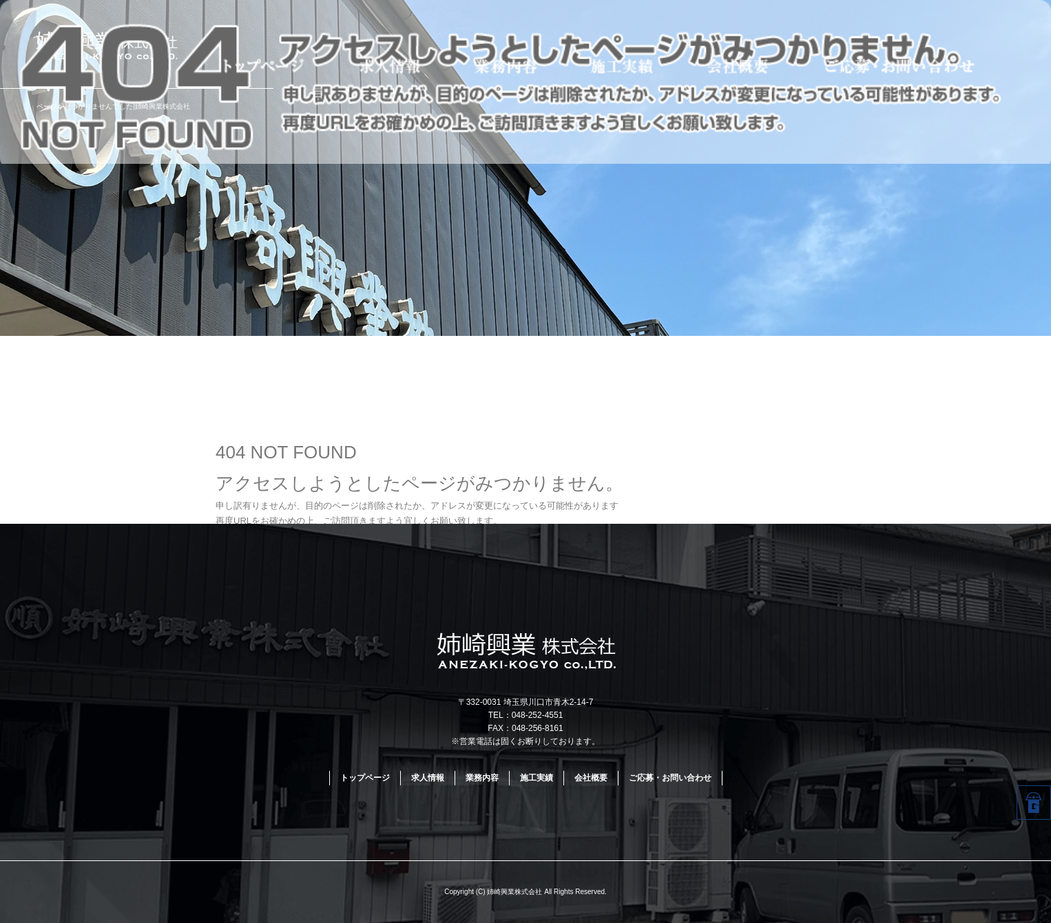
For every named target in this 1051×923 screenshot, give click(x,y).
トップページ (263, 64)
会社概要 (741, 64)
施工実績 (627, 64)
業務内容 (512, 64)
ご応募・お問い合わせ (925, 64)
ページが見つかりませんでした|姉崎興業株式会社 (113, 106)
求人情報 (397, 64)
